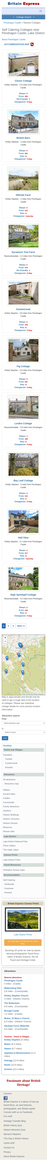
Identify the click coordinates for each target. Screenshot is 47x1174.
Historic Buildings (11, 815)
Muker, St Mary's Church (16, 1018)
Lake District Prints (11, 860)
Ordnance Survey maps (14, 870)
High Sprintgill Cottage (23, 594)
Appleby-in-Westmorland (17, 1053)
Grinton (8, 1069)
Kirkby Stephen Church (16, 995)
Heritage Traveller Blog (15, 1121)
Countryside (8, 802)
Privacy (7, 1152)
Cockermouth (11, 763)
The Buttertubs (12, 1003)
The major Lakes (10, 850)
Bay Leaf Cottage (23, 480)
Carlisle (8, 759)
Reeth (7, 1065)
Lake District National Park (15, 841)
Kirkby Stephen (12, 1040)
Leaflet (23, 694)
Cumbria (7, 746)
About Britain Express (14, 1156)
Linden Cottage (23, 423)
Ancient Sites (9, 794)
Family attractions (11, 806)
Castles (6, 798)
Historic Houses (10, 823)
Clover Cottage (23, 80)
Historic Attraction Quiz (15, 1130)
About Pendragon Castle (13, 39)
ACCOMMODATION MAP (17, 44)
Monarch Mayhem (12, 1134)
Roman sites (9, 831)
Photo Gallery (9, 846)
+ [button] (5, 638)
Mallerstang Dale (12, 988)
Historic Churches (11, 819)
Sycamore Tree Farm (23, 252)
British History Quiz (13, 1125)
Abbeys (6, 790)
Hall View (23, 537)
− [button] (5, 641)
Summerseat (23, 309)
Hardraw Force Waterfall (16, 1026)
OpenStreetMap (32, 694)
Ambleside (9, 884)
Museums (7, 827)
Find (4, 719)
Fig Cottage (23, 366)
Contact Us (9, 1147)
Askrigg (8, 1060)
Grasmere (8, 888)
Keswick (9, 767)
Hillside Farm (23, 195)
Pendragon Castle (12, 23)
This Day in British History (16, 1138)
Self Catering (9, 880)
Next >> (21, 626)
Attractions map (11, 784)
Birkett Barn (23, 138)
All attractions (9, 779)
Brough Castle (11, 1011)
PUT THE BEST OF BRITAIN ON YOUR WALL (23, 942)
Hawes (7, 1048)
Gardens (7, 811)
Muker (7, 1044)
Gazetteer (7, 755)
